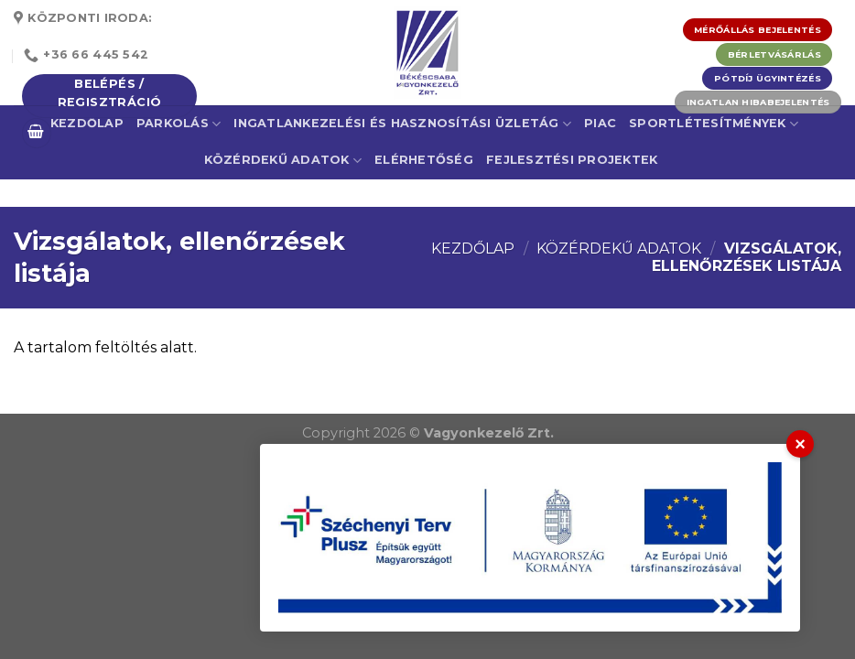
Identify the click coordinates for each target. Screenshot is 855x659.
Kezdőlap (472, 248)
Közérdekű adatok (283, 160)
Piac (600, 123)
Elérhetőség (423, 160)
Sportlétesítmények (713, 124)
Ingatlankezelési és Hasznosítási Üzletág (402, 124)
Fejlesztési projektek (571, 160)
